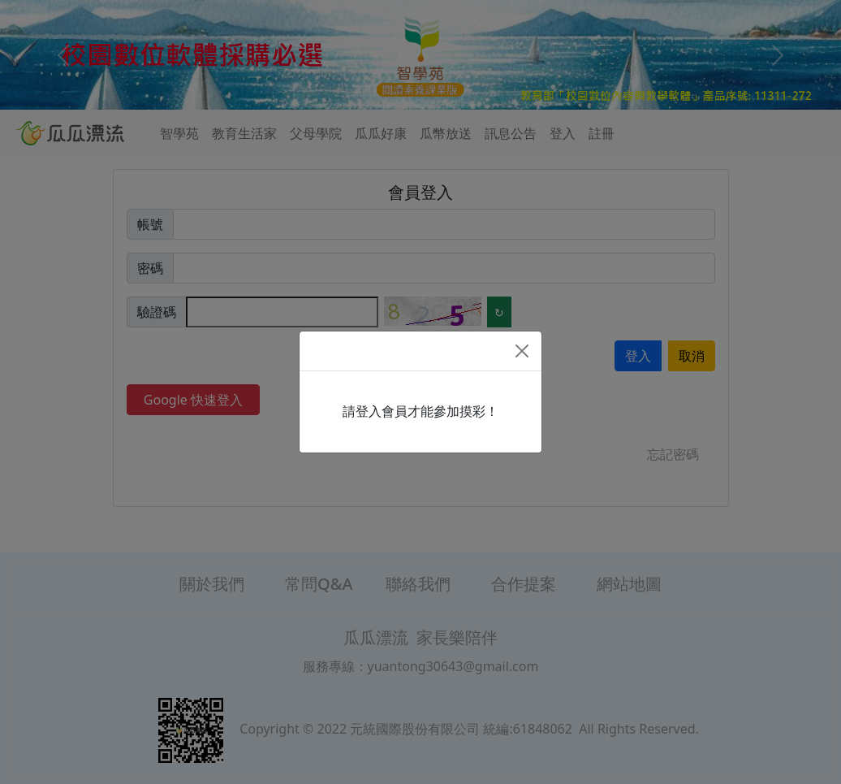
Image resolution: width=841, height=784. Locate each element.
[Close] (522, 351)
